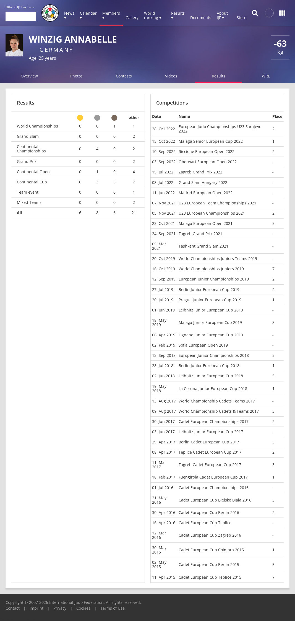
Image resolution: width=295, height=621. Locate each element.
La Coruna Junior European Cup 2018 (213, 388)
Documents (200, 17)
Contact (13, 608)
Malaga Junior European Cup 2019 (210, 322)
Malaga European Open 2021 (206, 223)
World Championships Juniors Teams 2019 (218, 258)
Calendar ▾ (88, 15)
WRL (266, 76)
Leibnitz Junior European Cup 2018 (211, 375)
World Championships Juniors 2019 (211, 268)
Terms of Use (112, 608)
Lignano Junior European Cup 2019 (211, 334)
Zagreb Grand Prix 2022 (200, 172)
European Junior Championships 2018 (214, 355)
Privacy (59, 608)
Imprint (36, 608)
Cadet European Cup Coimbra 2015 (211, 549)
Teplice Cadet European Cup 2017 (210, 452)
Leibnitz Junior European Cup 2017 (211, 431)
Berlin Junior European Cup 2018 (209, 365)
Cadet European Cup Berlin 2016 (209, 512)
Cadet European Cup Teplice (205, 522)
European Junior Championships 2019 (214, 279)
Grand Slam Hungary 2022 (203, 182)
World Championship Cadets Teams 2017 (217, 401)
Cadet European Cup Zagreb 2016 (210, 535)
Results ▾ (178, 15)
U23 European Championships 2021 (212, 213)
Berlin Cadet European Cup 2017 (209, 442)
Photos (76, 76)
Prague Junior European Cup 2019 (210, 299)
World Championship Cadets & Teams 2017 (219, 411)
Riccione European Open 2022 (206, 151)
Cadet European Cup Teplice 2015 (210, 577)
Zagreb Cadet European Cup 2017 (210, 464)
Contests (124, 76)
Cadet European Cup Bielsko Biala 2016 (215, 500)
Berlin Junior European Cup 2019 (209, 289)
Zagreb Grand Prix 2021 (200, 233)
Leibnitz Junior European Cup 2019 (211, 310)
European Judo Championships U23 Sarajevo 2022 (220, 129)
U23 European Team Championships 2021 (217, 203)
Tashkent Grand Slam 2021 (203, 246)
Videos (171, 76)
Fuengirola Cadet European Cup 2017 (213, 477)
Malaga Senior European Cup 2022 (211, 141)
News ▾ (69, 15)
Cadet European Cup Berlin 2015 (209, 564)
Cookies (83, 608)
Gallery (132, 17)
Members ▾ (111, 15)
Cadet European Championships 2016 (214, 487)
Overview (29, 76)
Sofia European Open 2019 (203, 345)
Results (218, 76)
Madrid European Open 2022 (206, 192)
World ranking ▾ (152, 15)
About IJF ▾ (222, 15)
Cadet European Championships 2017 (214, 421)
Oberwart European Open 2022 (208, 161)
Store (241, 17)
